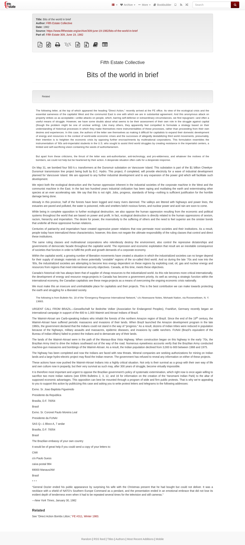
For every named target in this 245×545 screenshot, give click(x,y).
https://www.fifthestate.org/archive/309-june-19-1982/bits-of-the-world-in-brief (92, 30)
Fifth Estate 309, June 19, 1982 (64, 34)
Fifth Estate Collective (59, 23)
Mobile (160, 539)
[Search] (212, 5)
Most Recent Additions (140, 539)
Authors (120, 539)
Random (86, 539)
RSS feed (99, 539)
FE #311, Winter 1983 (85, 516)
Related (46, 96)
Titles (110, 539)
